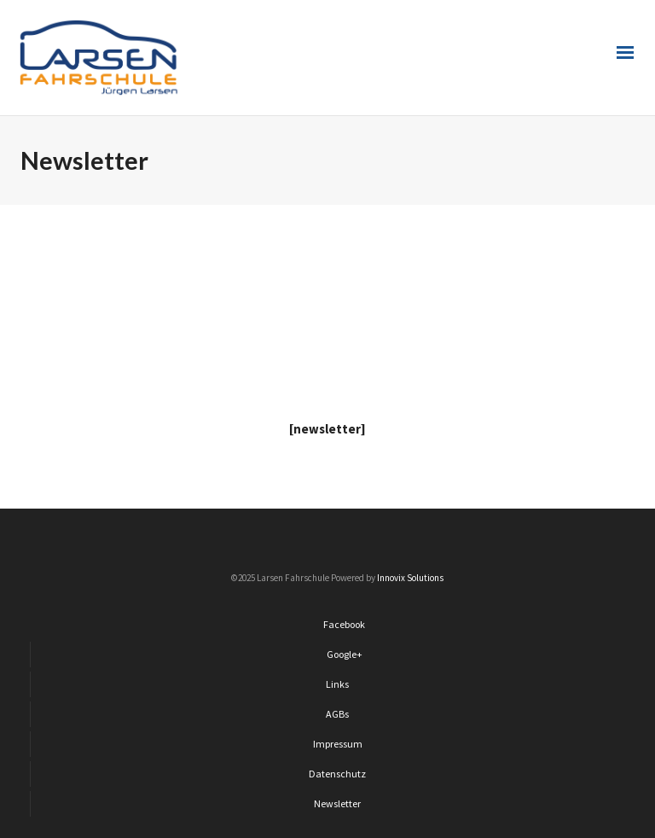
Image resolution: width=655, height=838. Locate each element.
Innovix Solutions (410, 578)
